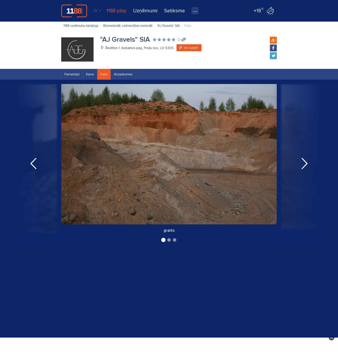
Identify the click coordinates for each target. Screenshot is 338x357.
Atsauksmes (123, 74)
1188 (74, 10)
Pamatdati (72, 74)
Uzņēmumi (145, 11)
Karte (90, 74)
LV (97, 10)
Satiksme (174, 11)
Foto (103, 74)
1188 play (116, 11)
